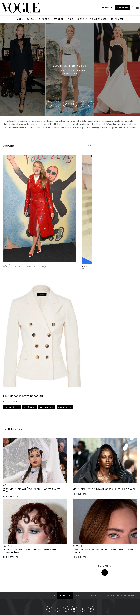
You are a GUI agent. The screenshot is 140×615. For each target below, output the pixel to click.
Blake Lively (12, 407)
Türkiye (65, 595)
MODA (20, 19)
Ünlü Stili (29, 407)
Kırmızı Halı (47, 407)
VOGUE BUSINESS (99, 19)
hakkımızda (94, 595)
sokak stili (65, 407)
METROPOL (57, 19)
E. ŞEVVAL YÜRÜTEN (75, 71)
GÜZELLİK (31, 19)
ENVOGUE (44, 19)
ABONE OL (122, 7)
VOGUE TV (82, 19)
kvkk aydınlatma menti (120, 595)
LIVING (70, 19)
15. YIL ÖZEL (117, 19)
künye (79, 595)
